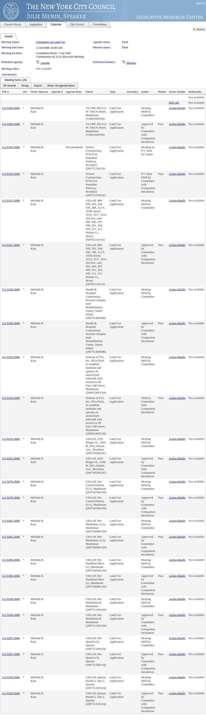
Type (112, 91)
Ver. (25, 91)
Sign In (200, 2)
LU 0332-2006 (11, 357)
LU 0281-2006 (11, 520)
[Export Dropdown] (37, 85)
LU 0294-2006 (11, 599)
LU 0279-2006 (11, 481)
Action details (177, 108)
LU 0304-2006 (11, 108)
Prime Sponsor (39, 91)
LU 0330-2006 (11, 289)
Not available (44, 68)
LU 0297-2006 (11, 638)
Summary (132, 91)
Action (144, 91)
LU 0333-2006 (11, 147)
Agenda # (57, 91)
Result (162, 91)
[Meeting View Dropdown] (61, 85)
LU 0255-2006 (11, 438)
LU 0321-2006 (11, 200)
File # (5, 91)
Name (89, 91)
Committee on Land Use (50, 42)
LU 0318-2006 (11, 677)
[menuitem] (10, 85)
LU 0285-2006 (11, 559)
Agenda (45, 62)
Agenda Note (73, 91)
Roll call (174, 102)
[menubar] (39, 86)
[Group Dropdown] (25, 85)
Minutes (131, 62)
